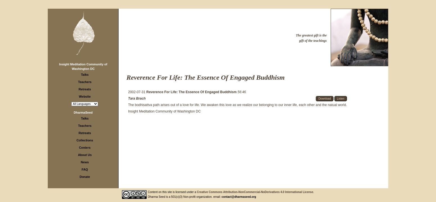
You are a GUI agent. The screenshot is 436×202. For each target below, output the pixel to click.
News (85, 162)
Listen (340, 98)
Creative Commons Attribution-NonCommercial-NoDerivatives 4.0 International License (255, 192)
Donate (85, 176)
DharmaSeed (83, 112)
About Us (85, 155)
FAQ (85, 169)
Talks (84, 74)
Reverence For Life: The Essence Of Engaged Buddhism (192, 92)
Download (324, 98)
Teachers (85, 82)
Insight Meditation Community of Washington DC (164, 111)
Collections (84, 140)
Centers (84, 147)
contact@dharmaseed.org (239, 196)
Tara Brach (137, 98)
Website (85, 96)
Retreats (85, 89)
